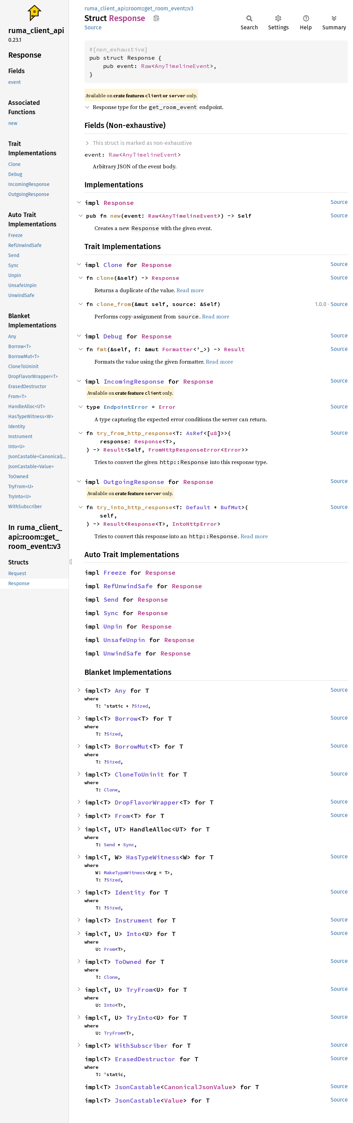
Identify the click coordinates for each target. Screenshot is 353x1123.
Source (93, 27)
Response (118, 203)
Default (198, 507)
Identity (130, 892)
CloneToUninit (139, 774)
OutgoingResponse (133, 482)
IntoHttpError (194, 523)
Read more (190, 290)
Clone (112, 265)
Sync (111, 613)
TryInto (139, 1018)
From (122, 816)
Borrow (126, 718)
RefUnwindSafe (128, 586)
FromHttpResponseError (184, 449)
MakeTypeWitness (124, 872)
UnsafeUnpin (124, 640)
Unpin (112, 626)
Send (111, 599)
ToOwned (128, 962)
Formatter (177, 349)
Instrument (134, 920)
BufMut (231, 507)
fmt (102, 349)
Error (167, 406)
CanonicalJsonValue (198, 1087)
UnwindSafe (122, 653)
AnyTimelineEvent (182, 65)
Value (173, 1100)
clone (105, 277)
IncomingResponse (133, 381)
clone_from (114, 304)
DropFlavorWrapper (147, 802)
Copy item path (156, 18)
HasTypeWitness (152, 857)
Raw (146, 65)
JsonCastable (137, 1087)
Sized (141, 706)
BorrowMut (132, 746)
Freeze (114, 573)
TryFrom (139, 990)
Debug (112, 336)
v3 (190, 8)
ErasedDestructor (145, 1059)
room (135, 8)
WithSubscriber (141, 1046)
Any (120, 691)
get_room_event (164, 8)
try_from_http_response (134, 433)
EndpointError (125, 406)
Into (133, 934)
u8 (213, 433)
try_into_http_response (134, 507)
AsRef (194, 433)
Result (234, 349)
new (115, 215)
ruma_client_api (105, 8)
